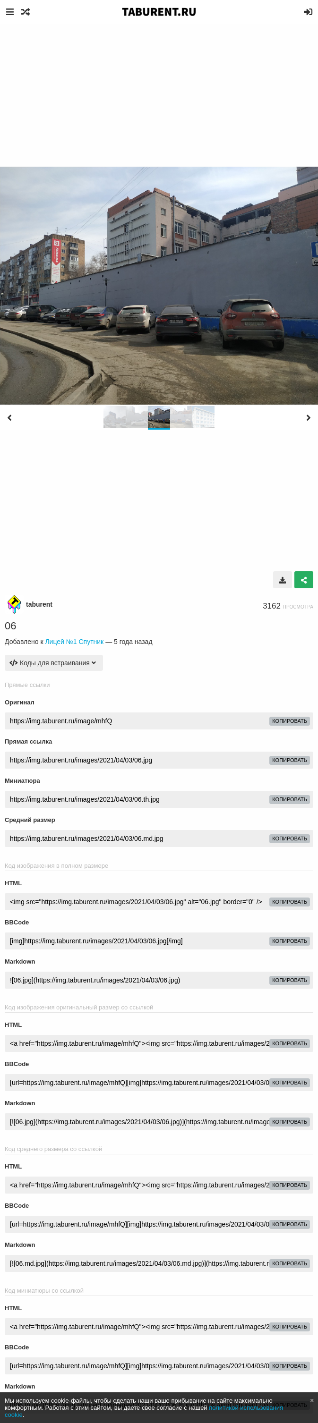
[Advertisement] (159, 94)
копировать (289, 721)
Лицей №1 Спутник (74, 641)
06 (10, 626)
